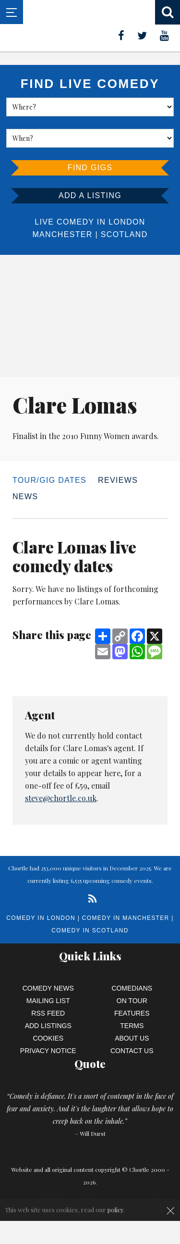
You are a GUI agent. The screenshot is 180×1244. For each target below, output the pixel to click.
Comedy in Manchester (125, 918)
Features (132, 1013)
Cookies (48, 1038)
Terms (132, 1026)
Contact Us (132, 1051)
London (126, 222)
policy (115, 1210)
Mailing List (48, 1001)
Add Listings (48, 1026)
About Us (132, 1038)
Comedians (131, 988)
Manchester (62, 234)
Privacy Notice (48, 1051)
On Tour (132, 1001)
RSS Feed (48, 1013)
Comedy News (48, 988)
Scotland (124, 234)
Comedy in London (40, 918)
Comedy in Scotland (89, 930)
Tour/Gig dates (49, 480)
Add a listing (90, 195)
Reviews (118, 480)
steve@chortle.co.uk (60, 798)
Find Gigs (90, 167)
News (25, 496)
